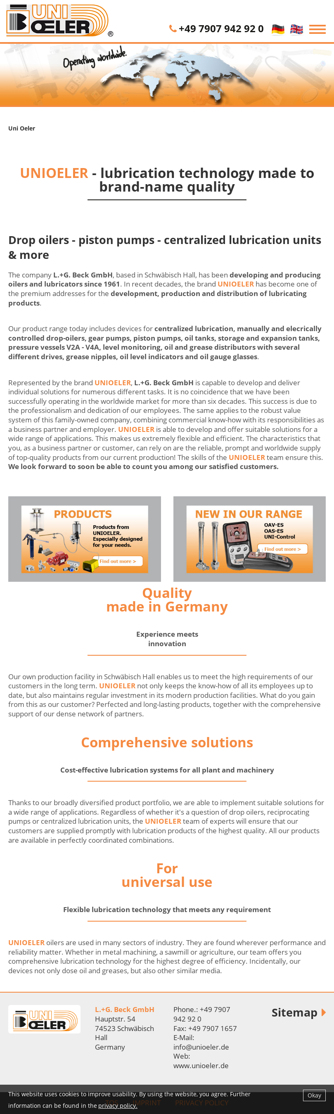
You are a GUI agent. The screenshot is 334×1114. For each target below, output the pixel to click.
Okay (314, 1095)
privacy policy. (117, 1105)
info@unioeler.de (201, 1047)
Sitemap (294, 1012)
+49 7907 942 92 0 (221, 28)
